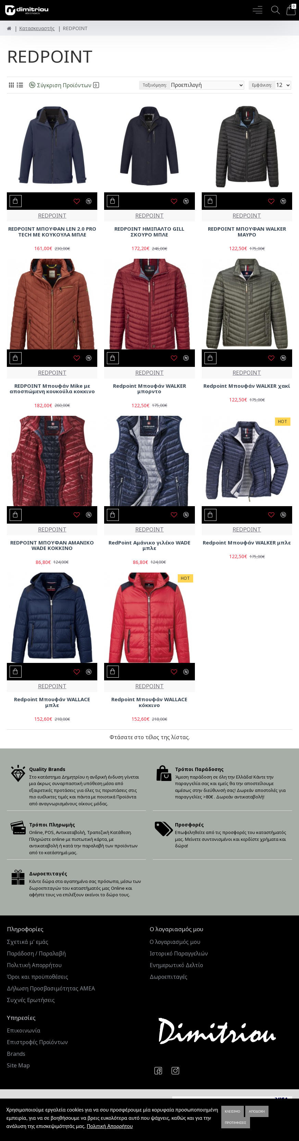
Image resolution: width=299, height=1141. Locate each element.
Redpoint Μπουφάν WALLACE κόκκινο (149, 702)
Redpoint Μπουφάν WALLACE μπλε (52, 702)
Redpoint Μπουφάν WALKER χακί (246, 386)
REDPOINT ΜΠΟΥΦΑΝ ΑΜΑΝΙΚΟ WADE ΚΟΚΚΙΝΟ (52, 545)
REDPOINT (52, 215)
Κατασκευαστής (37, 28)
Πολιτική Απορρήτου (110, 1126)
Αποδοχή (257, 1111)
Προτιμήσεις (235, 1122)
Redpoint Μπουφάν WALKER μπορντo (149, 388)
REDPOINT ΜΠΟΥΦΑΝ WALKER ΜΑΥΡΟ (247, 231)
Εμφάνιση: (262, 85)
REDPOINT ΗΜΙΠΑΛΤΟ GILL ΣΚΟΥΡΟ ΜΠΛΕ (149, 231)
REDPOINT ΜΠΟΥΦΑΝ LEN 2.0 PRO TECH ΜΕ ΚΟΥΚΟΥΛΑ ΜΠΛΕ (52, 231)
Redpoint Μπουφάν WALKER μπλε (247, 543)
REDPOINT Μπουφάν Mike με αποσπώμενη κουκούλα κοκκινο (52, 388)
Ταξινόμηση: (154, 85)
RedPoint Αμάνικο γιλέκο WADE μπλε (149, 545)
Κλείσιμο (232, 1111)
